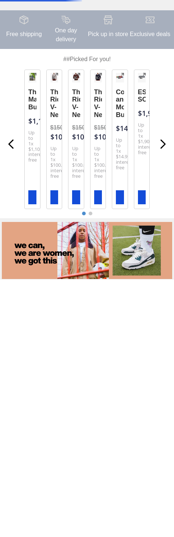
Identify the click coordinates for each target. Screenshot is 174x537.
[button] (33, 76)
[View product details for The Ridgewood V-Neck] (54, 139)
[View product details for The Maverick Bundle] (32, 139)
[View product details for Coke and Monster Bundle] (120, 139)
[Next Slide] (163, 144)
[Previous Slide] (11, 144)
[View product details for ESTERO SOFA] (142, 139)
